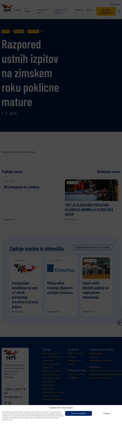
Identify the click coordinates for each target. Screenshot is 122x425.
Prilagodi (106, 413)
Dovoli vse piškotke (78, 413)
